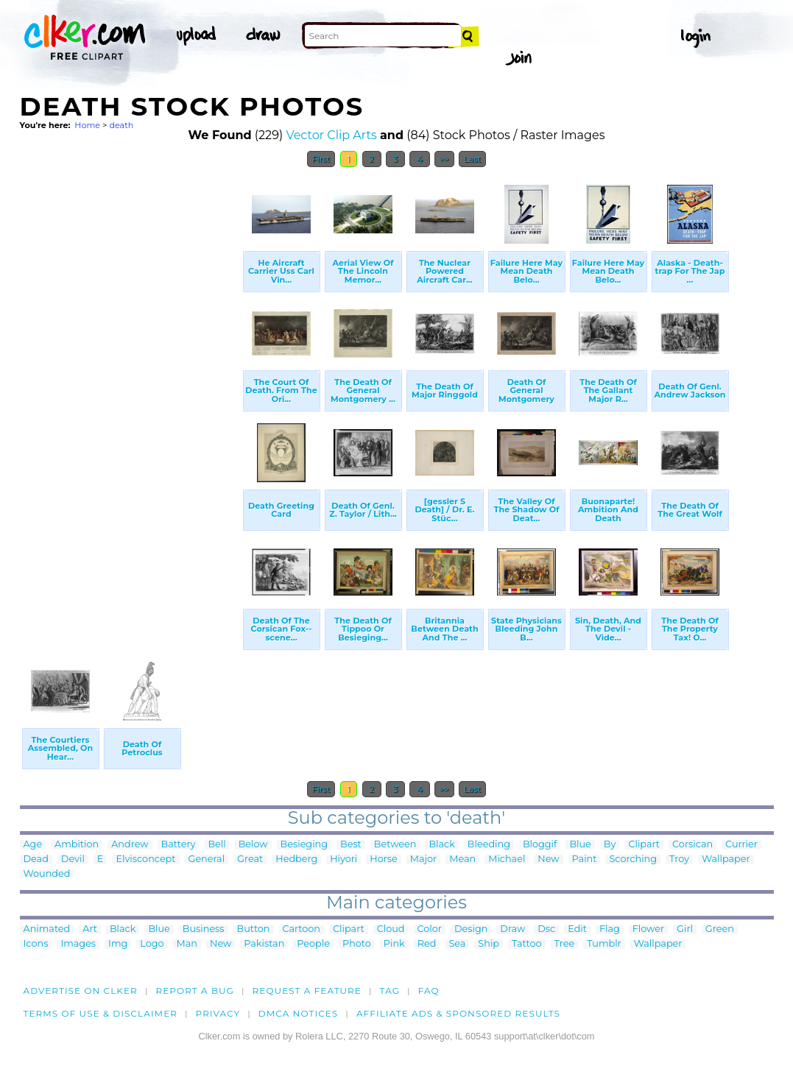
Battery (178, 845)
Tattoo (527, 944)
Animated (47, 929)
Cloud (391, 929)
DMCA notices (298, 1013)
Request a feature (307, 990)
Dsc (546, 929)
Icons (36, 944)
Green (719, 929)
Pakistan (264, 944)
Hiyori (343, 859)
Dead (36, 859)
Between (395, 845)
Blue (580, 845)
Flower (648, 929)
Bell (216, 845)
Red (427, 944)
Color (429, 929)
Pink (394, 944)
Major (423, 859)
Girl (685, 929)
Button (253, 929)
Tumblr (604, 944)
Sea (456, 944)
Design (470, 929)
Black (441, 845)
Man (187, 944)
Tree (564, 944)
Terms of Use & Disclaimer (101, 1013)
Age (33, 845)
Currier (741, 845)
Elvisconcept (145, 859)
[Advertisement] (130, 396)
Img (117, 944)
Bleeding (489, 845)
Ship (488, 944)
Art (89, 929)
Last (472, 159)
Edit (577, 929)
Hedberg (296, 859)
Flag (609, 929)
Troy (679, 859)
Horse (384, 859)
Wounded (47, 874)
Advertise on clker (81, 990)
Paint (584, 859)
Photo (356, 944)
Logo (151, 944)
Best (351, 845)
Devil (73, 859)
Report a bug (194, 990)
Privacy (218, 1013)
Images (78, 944)
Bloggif (540, 845)
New (548, 859)
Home (87, 125)
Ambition (76, 845)
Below (253, 845)
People (313, 944)
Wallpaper (726, 859)
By (610, 845)
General (206, 859)
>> (444, 159)
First (321, 159)
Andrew (129, 845)
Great (250, 859)
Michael (506, 859)
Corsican (692, 845)
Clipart (644, 845)
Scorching (633, 859)
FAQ (429, 990)
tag (390, 990)
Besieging (304, 845)
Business (204, 929)
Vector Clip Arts (331, 135)
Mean (462, 859)
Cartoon (302, 929)
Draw (512, 929)
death (121, 125)
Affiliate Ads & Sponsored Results (458, 1013)
